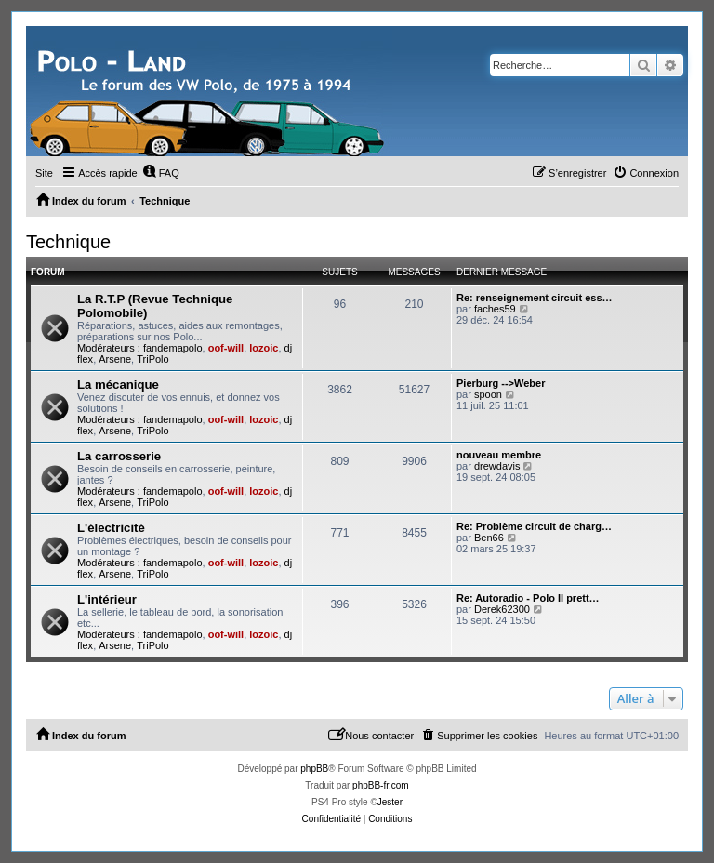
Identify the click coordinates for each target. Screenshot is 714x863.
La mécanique (118, 385)
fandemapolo (173, 347)
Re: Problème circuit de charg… (534, 526)
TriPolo (152, 359)
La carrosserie (119, 456)
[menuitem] (160, 173)
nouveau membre (498, 454)
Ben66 (489, 537)
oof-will (226, 347)
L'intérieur (107, 599)
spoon (488, 394)
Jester (390, 802)
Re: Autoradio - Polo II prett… (528, 598)
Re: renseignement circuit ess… (534, 297)
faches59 (495, 308)
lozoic (263, 347)
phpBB (314, 768)
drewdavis (497, 465)
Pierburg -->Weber (500, 383)
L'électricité (111, 528)
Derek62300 (502, 609)
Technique (68, 242)
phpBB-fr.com (380, 785)
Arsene (115, 359)
